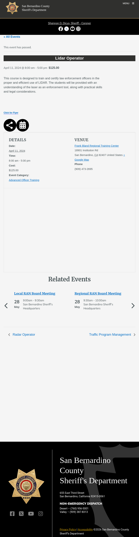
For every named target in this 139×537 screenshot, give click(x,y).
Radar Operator (23, 334)
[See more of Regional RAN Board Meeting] (100, 294)
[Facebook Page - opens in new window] (61, 29)
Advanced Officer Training (24, 180)
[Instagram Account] (40, 513)
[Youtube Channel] (31, 513)
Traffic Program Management (110, 334)
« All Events (12, 36)
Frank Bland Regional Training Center (97, 145)
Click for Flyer (11, 112)
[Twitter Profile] (21, 513)
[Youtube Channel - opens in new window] (72, 29)
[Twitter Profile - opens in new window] (67, 29)
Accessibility (85, 529)
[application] (38, 231)
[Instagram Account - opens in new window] (78, 29)
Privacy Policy (68, 529)
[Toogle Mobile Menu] (128, 3)
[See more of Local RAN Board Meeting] (39, 294)
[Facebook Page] (12, 513)
